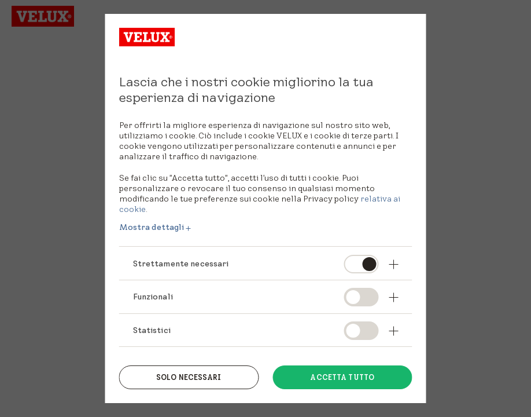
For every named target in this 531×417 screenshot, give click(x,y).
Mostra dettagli (152, 227)
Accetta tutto (342, 377)
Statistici (152, 330)
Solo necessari (189, 377)
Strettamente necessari (181, 263)
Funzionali (153, 296)
